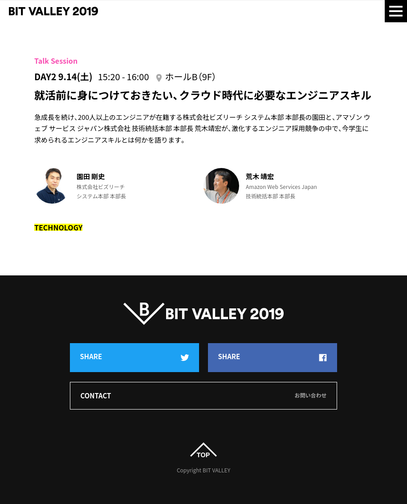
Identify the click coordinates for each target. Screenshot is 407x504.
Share (134, 357)
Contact (204, 396)
